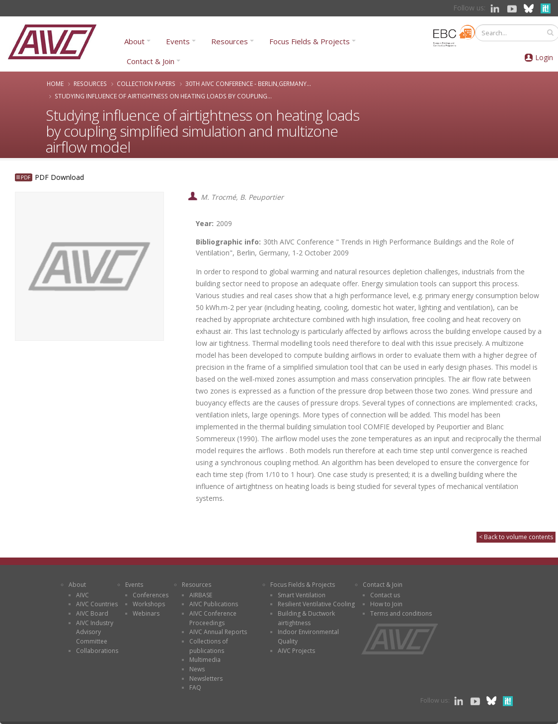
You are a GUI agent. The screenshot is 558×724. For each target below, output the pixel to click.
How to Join (386, 604)
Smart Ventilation (301, 595)
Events (178, 41)
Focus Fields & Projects (309, 41)
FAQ (195, 687)
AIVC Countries (97, 604)
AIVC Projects (296, 650)
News (197, 669)
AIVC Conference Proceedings (213, 618)
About (134, 41)
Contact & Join (150, 61)
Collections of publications (208, 646)
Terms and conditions (401, 613)
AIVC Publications (213, 604)
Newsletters (206, 678)
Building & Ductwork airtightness (306, 618)
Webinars (146, 613)
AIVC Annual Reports (218, 632)
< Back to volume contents (516, 537)
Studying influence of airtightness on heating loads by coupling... (163, 96)
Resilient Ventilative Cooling (316, 604)
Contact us (385, 595)
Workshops (149, 604)
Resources (229, 41)
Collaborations (97, 650)
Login (544, 57)
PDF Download (59, 177)
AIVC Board (92, 613)
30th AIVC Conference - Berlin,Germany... (248, 83)
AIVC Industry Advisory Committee (94, 632)
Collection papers (146, 83)
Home (55, 83)
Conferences (150, 595)
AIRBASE (200, 595)
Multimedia (205, 659)
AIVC (82, 595)
